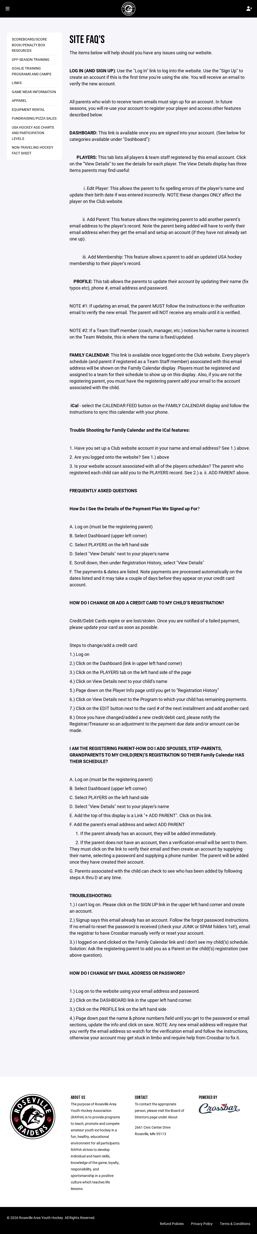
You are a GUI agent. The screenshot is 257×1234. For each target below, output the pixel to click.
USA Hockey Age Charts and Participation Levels (33, 133)
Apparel (19, 100)
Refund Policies (172, 1223)
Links (17, 82)
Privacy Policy (202, 1223)
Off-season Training (30, 59)
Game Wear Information (34, 91)
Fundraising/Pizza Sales (34, 118)
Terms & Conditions (235, 1223)
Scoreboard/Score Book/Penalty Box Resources (29, 45)
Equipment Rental (28, 109)
